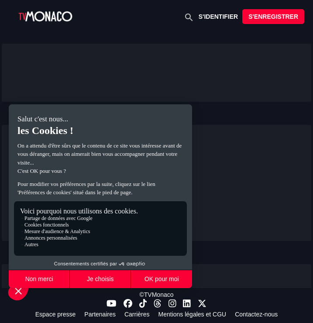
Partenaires (100, 314)
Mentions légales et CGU (192, 314)
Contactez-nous (256, 314)
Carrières (137, 314)
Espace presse (55, 314)
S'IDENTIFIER (218, 16)
